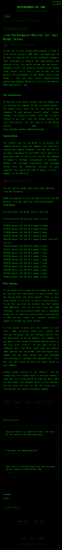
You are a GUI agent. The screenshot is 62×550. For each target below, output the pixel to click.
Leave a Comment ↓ (13, 507)
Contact (41, 538)
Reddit (38, 402)
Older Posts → (39, 522)
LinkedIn (28, 402)
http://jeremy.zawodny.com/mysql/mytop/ (23, 129)
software (23, 29)
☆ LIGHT (57, 3)
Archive (32, 538)
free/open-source (10, 29)
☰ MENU (7, 16)
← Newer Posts (22, 522)
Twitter (7, 402)
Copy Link (48, 402)
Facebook (17, 402)
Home (4, 21)
